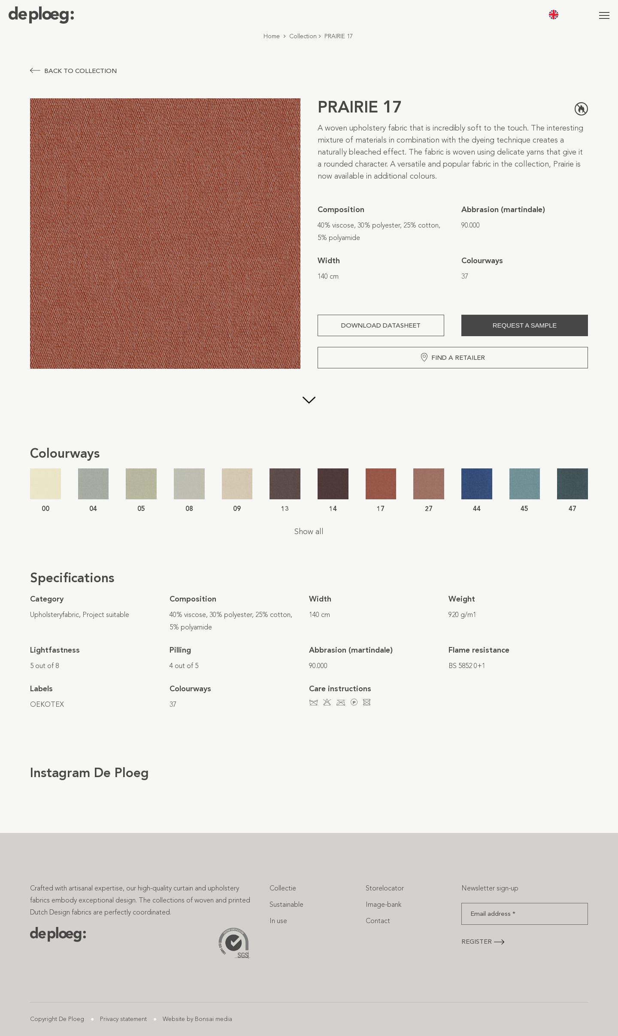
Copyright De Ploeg (57, 1019)
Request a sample (525, 325)
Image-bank (383, 904)
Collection (303, 36)
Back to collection (73, 71)
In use (278, 921)
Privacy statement (123, 1019)
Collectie (283, 888)
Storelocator (385, 888)
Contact (378, 921)
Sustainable (286, 904)
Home (272, 36)
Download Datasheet (381, 325)
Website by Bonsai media (197, 1019)
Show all (309, 531)
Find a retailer (453, 357)
